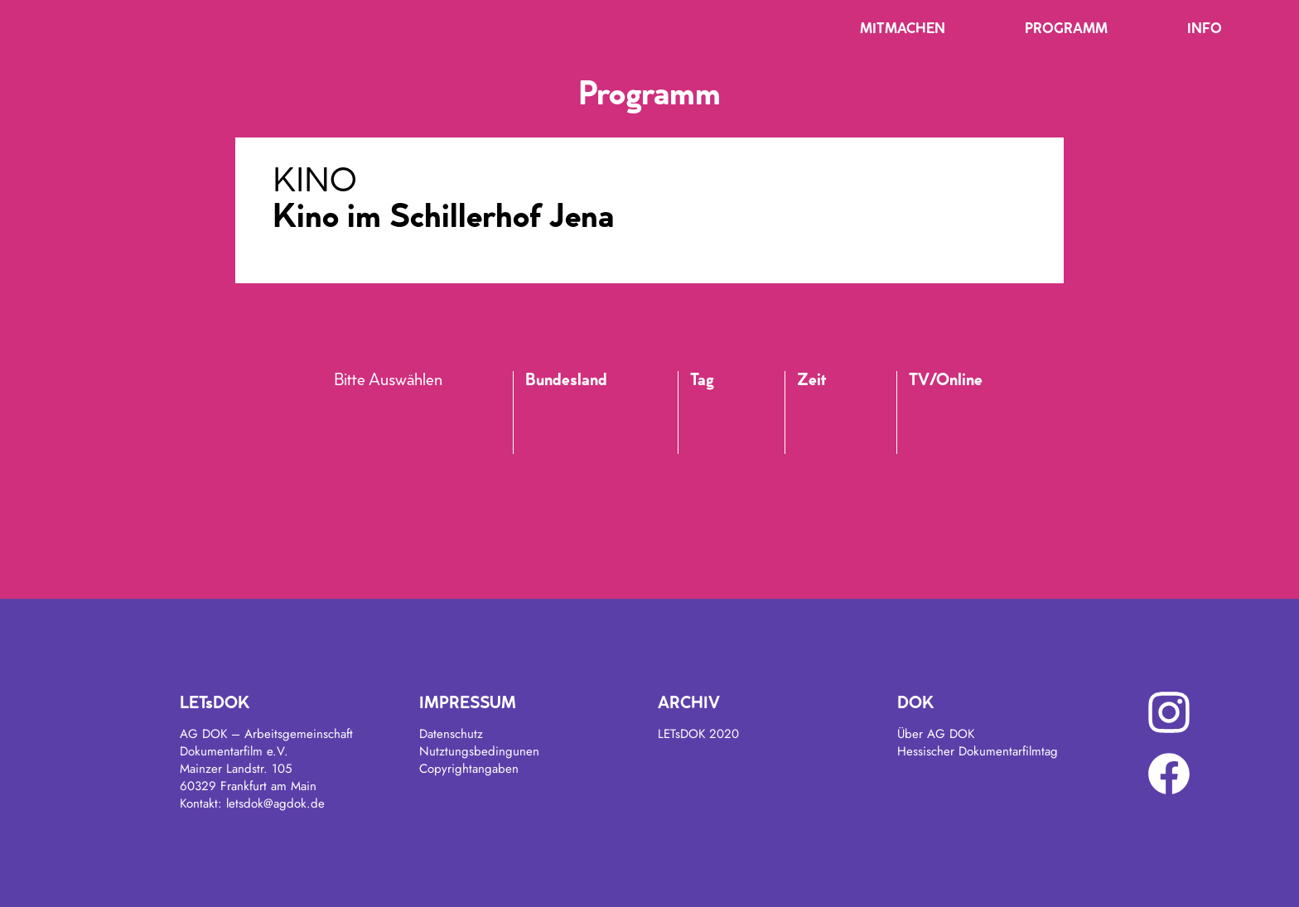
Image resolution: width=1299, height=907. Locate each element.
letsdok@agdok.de (275, 803)
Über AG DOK (935, 734)
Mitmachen (902, 30)
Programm (1066, 30)
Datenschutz (451, 734)
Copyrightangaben (469, 769)
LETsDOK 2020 (698, 734)
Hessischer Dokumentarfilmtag (977, 751)
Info (1204, 30)
